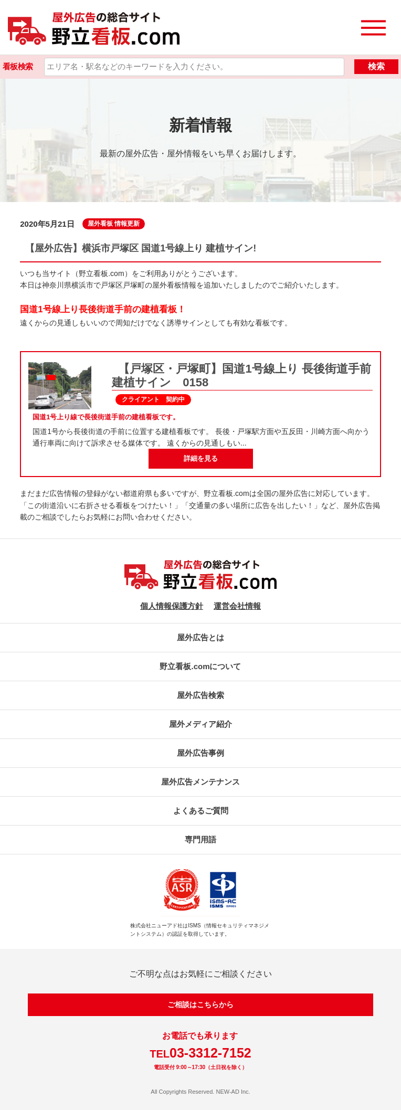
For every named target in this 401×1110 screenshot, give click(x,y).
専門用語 (200, 839)
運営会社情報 (237, 605)
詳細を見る (201, 458)
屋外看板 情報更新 (114, 223)
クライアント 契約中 (153, 399)
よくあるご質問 (200, 810)
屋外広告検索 (200, 695)
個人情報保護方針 (171, 605)
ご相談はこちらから (200, 1004)
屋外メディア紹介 (200, 724)
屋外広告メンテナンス (200, 781)
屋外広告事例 (200, 752)
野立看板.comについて (200, 666)
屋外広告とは (200, 637)
